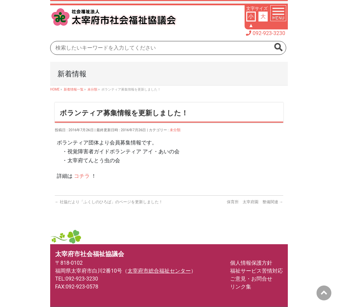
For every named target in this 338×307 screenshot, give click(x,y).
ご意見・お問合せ (251, 279)
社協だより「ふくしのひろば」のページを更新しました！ (109, 202)
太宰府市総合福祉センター (159, 271)
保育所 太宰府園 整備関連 (255, 202)
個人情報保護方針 (251, 263)
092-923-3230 (269, 33)
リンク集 (240, 287)
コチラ (82, 176)
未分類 (175, 130)
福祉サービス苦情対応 (256, 271)
